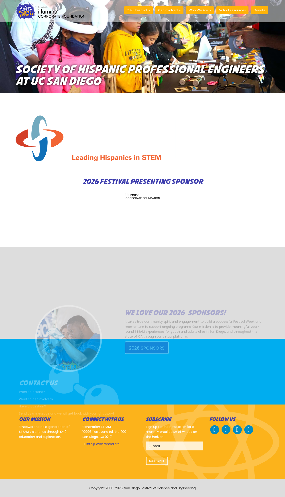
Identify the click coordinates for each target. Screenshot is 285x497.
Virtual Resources (232, 10)
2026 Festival (138, 10)
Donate (259, 10)
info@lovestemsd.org (103, 444)
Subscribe (157, 461)
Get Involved (169, 10)
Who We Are (200, 10)
